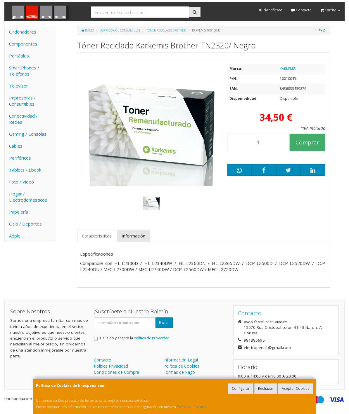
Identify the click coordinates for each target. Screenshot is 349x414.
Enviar (164, 322)
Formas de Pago (179, 372)
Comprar (307, 142)
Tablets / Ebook (25, 170)
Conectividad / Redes (23, 119)
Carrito (330, 10)
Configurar (241, 388)
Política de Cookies (191, 406)
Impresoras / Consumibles (22, 101)
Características (97, 236)
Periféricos (20, 158)
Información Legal (180, 360)
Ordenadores (22, 32)
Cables (16, 146)
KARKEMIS (288, 68)
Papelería (18, 212)
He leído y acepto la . (135, 338)
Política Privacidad (111, 366)
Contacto (301, 10)
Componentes (23, 44)
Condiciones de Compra (116, 372)
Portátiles (19, 56)
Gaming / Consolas (27, 134)
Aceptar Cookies (295, 388)
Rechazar (265, 388)
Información (133, 236)
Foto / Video (21, 182)
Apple (14, 236)
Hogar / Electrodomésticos (28, 197)
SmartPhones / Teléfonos (24, 71)
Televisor (18, 86)
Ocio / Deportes (25, 224)
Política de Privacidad (152, 338)
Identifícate (270, 10)
